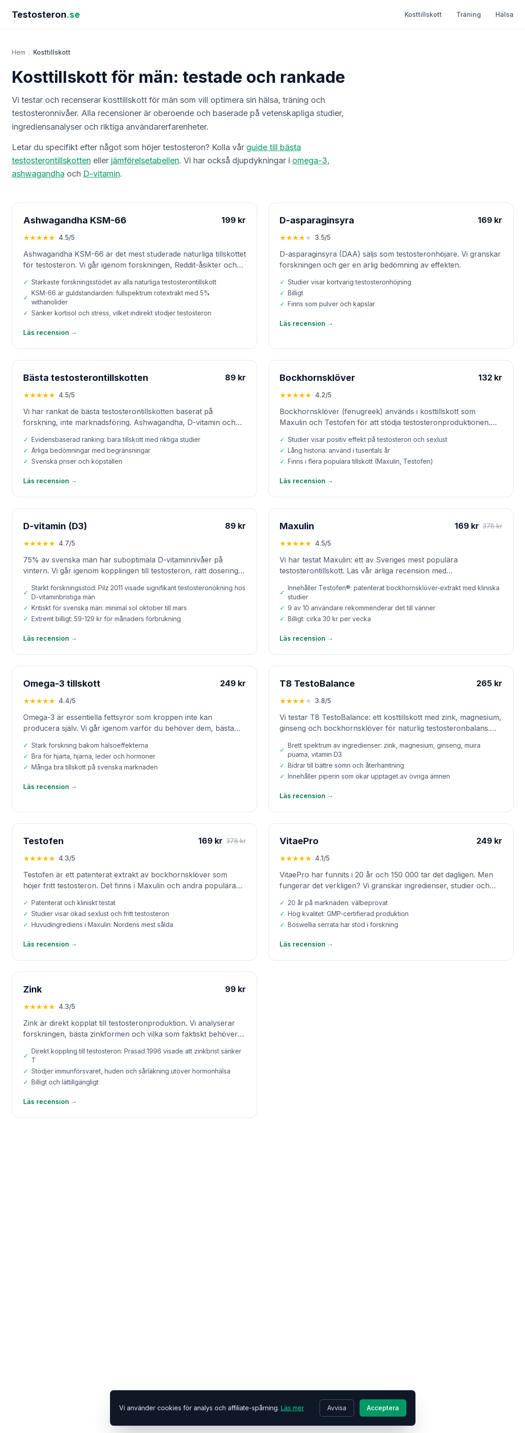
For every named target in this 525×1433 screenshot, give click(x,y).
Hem (18, 52)
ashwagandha (38, 173)
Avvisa (336, 1408)
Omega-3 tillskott (61, 683)
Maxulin (297, 526)
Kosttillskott (423, 14)
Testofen (43, 840)
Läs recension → (50, 332)
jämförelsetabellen (145, 160)
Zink (32, 989)
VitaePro (299, 840)
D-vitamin (101, 173)
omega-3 (309, 160)
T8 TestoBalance (317, 683)
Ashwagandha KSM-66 (74, 220)
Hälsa (504, 14)
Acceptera (383, 1408)
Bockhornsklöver (317, 377)
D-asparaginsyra (317, 220)
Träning (468, 14)
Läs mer (292, 1408)
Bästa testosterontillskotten (85, 377)
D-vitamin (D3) (55, 526)
